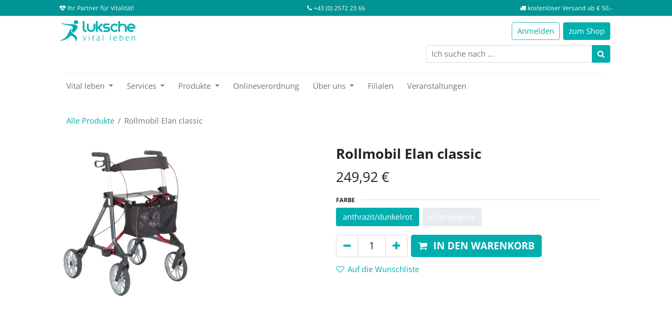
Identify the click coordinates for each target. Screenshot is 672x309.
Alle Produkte (90, 120)
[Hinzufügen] (396, 246)
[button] (476, 246)
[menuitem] (266, 86)
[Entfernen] (347, 246)
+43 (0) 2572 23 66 (339, 8)
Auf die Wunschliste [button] (377, 269)
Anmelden (535, 31)
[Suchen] (601, 54)
